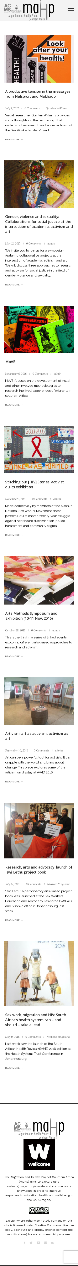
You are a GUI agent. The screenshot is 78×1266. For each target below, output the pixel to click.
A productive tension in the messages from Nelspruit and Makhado (37, 94)
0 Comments (32, 108)
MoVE (10, 361)
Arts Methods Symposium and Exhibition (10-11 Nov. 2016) (31, 616)
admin (51, 243)
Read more (12, 139)
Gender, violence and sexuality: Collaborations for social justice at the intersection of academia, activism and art (39, 224)
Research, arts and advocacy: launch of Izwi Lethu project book (38, 869)
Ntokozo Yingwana (58, 884)
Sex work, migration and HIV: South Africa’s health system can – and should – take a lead (35, 1019)
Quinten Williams (57, 108)
